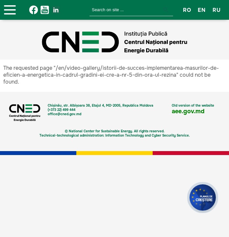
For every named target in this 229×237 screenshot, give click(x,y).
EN (201, 10)
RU (216, 10)
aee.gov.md (188, 111)
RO (187, 10)
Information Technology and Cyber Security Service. (147, 135)
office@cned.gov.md (64, 114)
